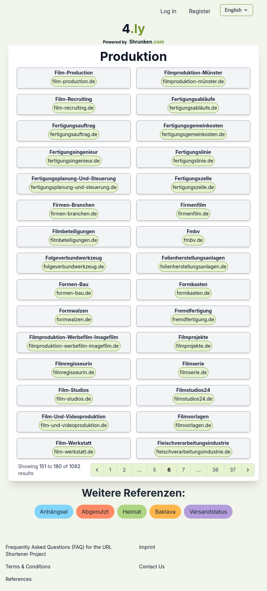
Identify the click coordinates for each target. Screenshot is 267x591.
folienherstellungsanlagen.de (193, 266)
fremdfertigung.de (193, 319)
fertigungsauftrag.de (73, 134)
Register (199, 11)
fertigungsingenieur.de (73, 161)
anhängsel (54, 511)
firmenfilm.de (193, 213)
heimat (132, 511)
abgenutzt (95, 511)
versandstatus (208, 511)
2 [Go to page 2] (124, 470)
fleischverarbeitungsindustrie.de (193, 452)
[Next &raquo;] (247, 469)
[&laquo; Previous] (97, 469)
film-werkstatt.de (73, 452)
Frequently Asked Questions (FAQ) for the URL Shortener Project (59, 550)
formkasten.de (193, 293)
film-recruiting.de (74, 108)
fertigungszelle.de (193, 187)
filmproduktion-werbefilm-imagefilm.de (74, 346)
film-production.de (73, 81)
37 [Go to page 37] (233, 470)
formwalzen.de (74, 319)
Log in (168, 11)
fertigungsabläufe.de (193, 108)
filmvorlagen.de (193, 425)
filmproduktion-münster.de (193, 81)
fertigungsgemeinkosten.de (193, 134)
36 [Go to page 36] (215, 470)
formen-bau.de (73, 293)
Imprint (147, 547)
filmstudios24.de (193, 399)
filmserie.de (193, 372)
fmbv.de (193, 240)
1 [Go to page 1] (110, 470)
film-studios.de (73, 399)
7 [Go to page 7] (183, 470)
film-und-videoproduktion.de (74, 425)
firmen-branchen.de (74, 213)
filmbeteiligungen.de (73, 240)
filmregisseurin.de (73, 372)
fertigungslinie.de (193, 161)
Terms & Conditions (28, 566)
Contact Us (152, 566)
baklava (165, 511)
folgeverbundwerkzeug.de (73, 266)
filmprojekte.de (193, 346)
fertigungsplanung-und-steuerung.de (73, 187)
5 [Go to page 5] (154, 470)
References (19, 579)
